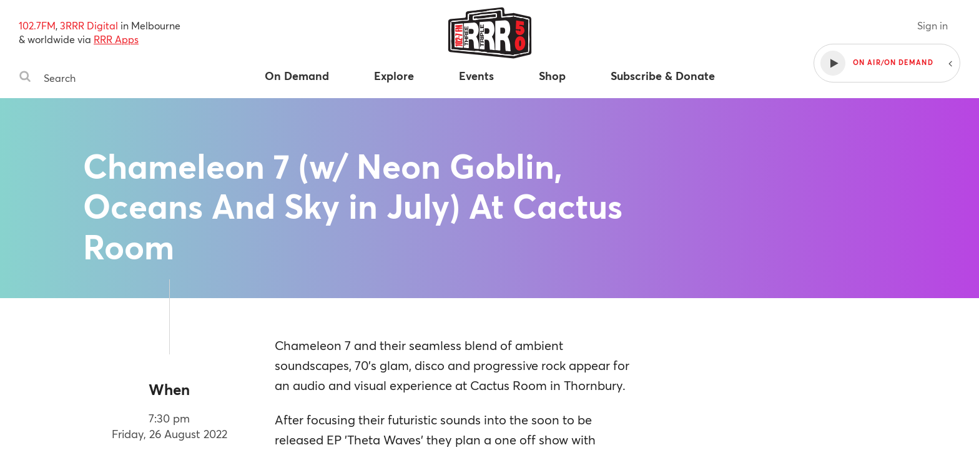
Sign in (932, 25)
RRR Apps (116, 39)
